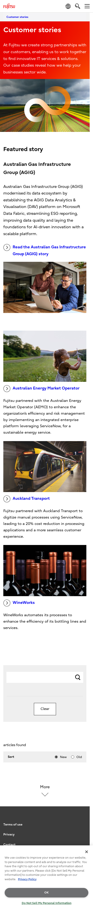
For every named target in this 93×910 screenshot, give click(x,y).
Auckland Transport (26, 498)
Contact (9, 844)
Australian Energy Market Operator (41, 388)
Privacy (9, 834)
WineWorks (19, 603)
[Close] (86, 852)
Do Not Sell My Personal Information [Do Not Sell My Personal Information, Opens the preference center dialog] (47, 903)
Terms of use (12, 824)
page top (85, 813)
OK (46, 892)
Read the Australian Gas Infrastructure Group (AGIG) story (44, 250)
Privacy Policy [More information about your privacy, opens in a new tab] (27, 879)
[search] (77, 6)
